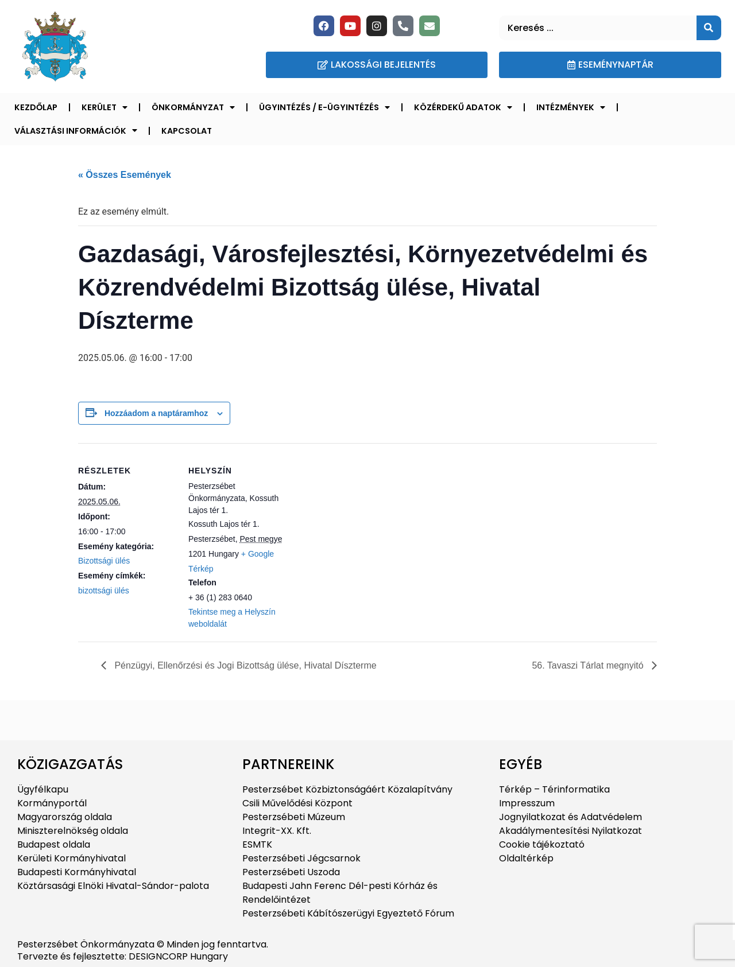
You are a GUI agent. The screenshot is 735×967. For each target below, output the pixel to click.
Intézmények (570, 107)
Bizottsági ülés (104, 560)
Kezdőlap (35, 107)
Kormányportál (52, 803)
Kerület (104, 107)
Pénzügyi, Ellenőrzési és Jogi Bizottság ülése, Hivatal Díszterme (244, 665)
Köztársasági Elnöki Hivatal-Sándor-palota (113, 885)
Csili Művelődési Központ (297, 803)
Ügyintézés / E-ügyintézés (324, 107)
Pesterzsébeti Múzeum (293, 817)
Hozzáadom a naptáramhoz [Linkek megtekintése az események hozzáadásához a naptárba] (156, 413)
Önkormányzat (193, 107)
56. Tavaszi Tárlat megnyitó (589, 665)
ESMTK (257, 844)
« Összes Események (124, 175)
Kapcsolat (186, 131)
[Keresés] (709, 27)
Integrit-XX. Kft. (276, 830)
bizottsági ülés (103, 590)
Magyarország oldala (64, 817)
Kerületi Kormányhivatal (71, 858)
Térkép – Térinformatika (554, 789)
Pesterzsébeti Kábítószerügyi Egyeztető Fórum (348, 913)
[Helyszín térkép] (359, 522)
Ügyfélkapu (42, 789)
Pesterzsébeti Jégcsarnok (301, 858)
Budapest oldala (53, 844)
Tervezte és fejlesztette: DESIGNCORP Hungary (122, 956)
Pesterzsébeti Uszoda (291, 872)
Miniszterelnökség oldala (72, 830)
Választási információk (75, 130)
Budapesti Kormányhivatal (76, 872)
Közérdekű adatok (463, 107)
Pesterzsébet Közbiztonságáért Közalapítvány (347, 789)
